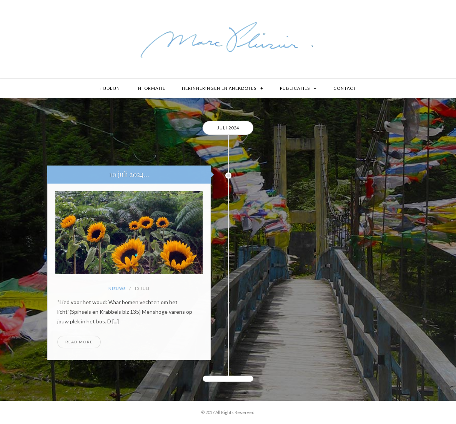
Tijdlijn (110, 88)
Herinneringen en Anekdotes (219, 88)
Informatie (150, 88)
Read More (79, 342)
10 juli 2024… (129, 174)
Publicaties (295, 88)
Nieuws (117, 288)
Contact (344, 88)
